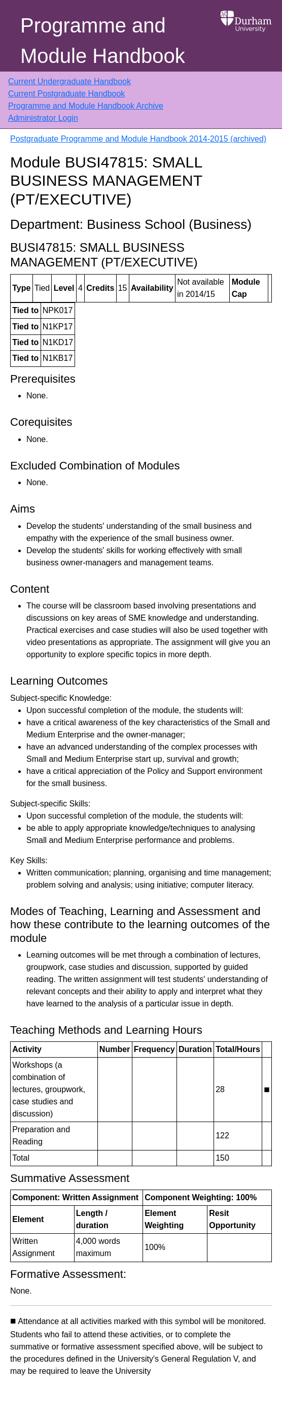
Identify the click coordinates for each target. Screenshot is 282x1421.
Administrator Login (43, 118)
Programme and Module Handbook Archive (85, 105)
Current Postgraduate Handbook (66, 93)
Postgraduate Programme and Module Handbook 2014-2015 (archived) (138, 138)
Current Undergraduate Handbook (69, 81)
